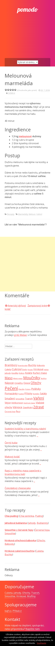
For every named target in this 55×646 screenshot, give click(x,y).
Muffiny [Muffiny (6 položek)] (43, 378)
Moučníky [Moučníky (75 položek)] (31, 377)
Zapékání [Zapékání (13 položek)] (28, 407)
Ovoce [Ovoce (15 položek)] (26, 383)
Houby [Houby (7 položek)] (30, 369)
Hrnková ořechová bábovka (20, 540)
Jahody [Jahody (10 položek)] (8, 373)
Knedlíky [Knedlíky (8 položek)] (14, 373)
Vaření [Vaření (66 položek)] (38, 398)
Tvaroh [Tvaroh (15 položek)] (29, 398)
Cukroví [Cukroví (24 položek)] (17, 369)
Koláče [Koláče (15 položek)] (28, 373)
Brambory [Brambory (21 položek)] (11, 365)
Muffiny (31, 596)
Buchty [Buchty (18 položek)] (32, 365)
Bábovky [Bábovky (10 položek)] (41, 365)
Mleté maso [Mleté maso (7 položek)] (18, 378)
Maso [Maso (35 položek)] (9, 378)
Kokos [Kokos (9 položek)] (21, 373)
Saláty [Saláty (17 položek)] (43, 393)
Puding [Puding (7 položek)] (21, 394)
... (37, 435)
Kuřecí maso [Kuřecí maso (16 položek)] (40, 373)
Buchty (8, 554)
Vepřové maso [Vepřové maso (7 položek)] (29, 403)
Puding (39, 516)
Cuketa (39, 551)
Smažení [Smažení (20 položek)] (10, 398)
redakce (11, 93)
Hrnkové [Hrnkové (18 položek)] (38, 369)
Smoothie (10, 533)
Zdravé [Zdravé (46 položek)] (38, 407)
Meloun (32, 214)
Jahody (32, 523)
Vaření (39, 214)
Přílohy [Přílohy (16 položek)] (28, 393)
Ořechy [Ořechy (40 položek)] (36, 383)
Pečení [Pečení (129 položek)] (11, 388)
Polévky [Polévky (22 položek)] (36, 389)
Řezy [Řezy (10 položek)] (18, 411)
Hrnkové (21, 596)
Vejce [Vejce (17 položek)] (8, 402)
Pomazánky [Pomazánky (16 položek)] (11, 393)
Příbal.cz (17, 610)
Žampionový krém (37, 305)
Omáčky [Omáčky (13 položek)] (18, 383)
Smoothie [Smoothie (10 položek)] (20, 398)
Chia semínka (26, 516)
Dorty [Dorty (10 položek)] (24, 369)
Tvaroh (35, 592)
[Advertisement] (27, 40)
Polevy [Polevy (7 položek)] (28, 389)
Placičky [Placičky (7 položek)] (21, 389)
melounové (25, 136)
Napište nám (33, 629)
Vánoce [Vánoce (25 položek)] (17, 407)
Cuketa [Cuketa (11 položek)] (8, 369)
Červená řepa (42, 530)
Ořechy (41, 540)
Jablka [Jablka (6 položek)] (46, 370)
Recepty (10, 214)
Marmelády (23, 214)
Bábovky (9, 544)
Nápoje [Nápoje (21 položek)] (9, 383)
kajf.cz (8, 610)
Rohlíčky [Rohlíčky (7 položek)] (36, 394)
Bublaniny (42, 523)
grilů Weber (20, 335)
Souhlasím (41, 643)
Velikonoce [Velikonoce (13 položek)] (17, 402)
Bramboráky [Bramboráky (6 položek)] (23, 365)
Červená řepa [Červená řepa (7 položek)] (10, 411)
